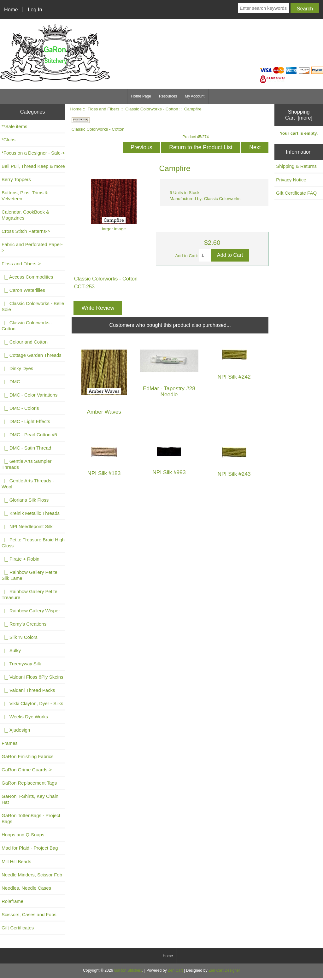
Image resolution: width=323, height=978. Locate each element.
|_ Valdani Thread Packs (28, 690)
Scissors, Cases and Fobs (29, 914)
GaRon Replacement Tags (29, 783)
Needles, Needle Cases (26, 888)
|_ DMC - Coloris (20, 408)
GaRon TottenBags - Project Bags (31, 818)
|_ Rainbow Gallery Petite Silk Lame (29, 575)
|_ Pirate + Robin (20, 559)
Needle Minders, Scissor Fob (32, 874)
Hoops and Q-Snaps (23, 834)
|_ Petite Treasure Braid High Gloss (33, 542)
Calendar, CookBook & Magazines (25, 215)
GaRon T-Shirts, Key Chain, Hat (31, 799)
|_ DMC (11, 381)
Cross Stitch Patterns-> (26, 231)
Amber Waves (104, 412)
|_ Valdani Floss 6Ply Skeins (32, 677)
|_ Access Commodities (27, 277)
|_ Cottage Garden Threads (32, 355)
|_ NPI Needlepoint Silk (27, 526)
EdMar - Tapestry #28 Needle (169, 392)
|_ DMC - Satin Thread (26, 448)
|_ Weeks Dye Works (25, 716)
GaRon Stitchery (128, 970)
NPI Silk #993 (168, 472)
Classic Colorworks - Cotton (151, 109)
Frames (10, 743)
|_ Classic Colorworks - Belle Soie (33, 306)
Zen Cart (175, 970)
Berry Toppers (16, 179)
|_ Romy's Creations (24, 624)
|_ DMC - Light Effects (26, 421)
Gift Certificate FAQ (296, 193)
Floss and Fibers (103, 109)
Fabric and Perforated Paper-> (32, 247)
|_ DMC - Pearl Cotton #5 (29, 434)
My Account (194, 96)
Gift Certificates (18, 927)
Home (11, 9)
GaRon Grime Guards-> (27, 769)
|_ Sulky (11, 650)
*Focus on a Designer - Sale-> (33, 153)
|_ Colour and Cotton (25, 342)
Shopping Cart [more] (298, 115)
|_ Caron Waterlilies (23, 290)
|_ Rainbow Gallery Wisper (31, 610)
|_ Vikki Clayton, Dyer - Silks (32, 703)
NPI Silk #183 (103, 473)
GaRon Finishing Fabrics (28, 756)
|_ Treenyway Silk (21, 663)
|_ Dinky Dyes (17, 368)
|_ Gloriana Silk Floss (25, 500)
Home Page (141, 96)
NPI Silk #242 (233, 377)
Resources (168, 96)
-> (21, 263)
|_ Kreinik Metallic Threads (31, 513)
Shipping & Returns (296, 166)
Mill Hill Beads (16, 861)
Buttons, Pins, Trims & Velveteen (25, 195)
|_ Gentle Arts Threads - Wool (28, 483)
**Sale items (14, 126)
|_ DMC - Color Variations (29, 395)
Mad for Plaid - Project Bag (30, 848)
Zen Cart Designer (224, 970)
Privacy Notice (291, 179)
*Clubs (8, 139)
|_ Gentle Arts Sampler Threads (26, 464)
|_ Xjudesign (16, 730)
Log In (35, 9)
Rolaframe (12, 901)
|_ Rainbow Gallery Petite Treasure (29, 594)
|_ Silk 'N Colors (20, 637)
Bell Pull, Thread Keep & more (33, 166)
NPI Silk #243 (233, 474)
